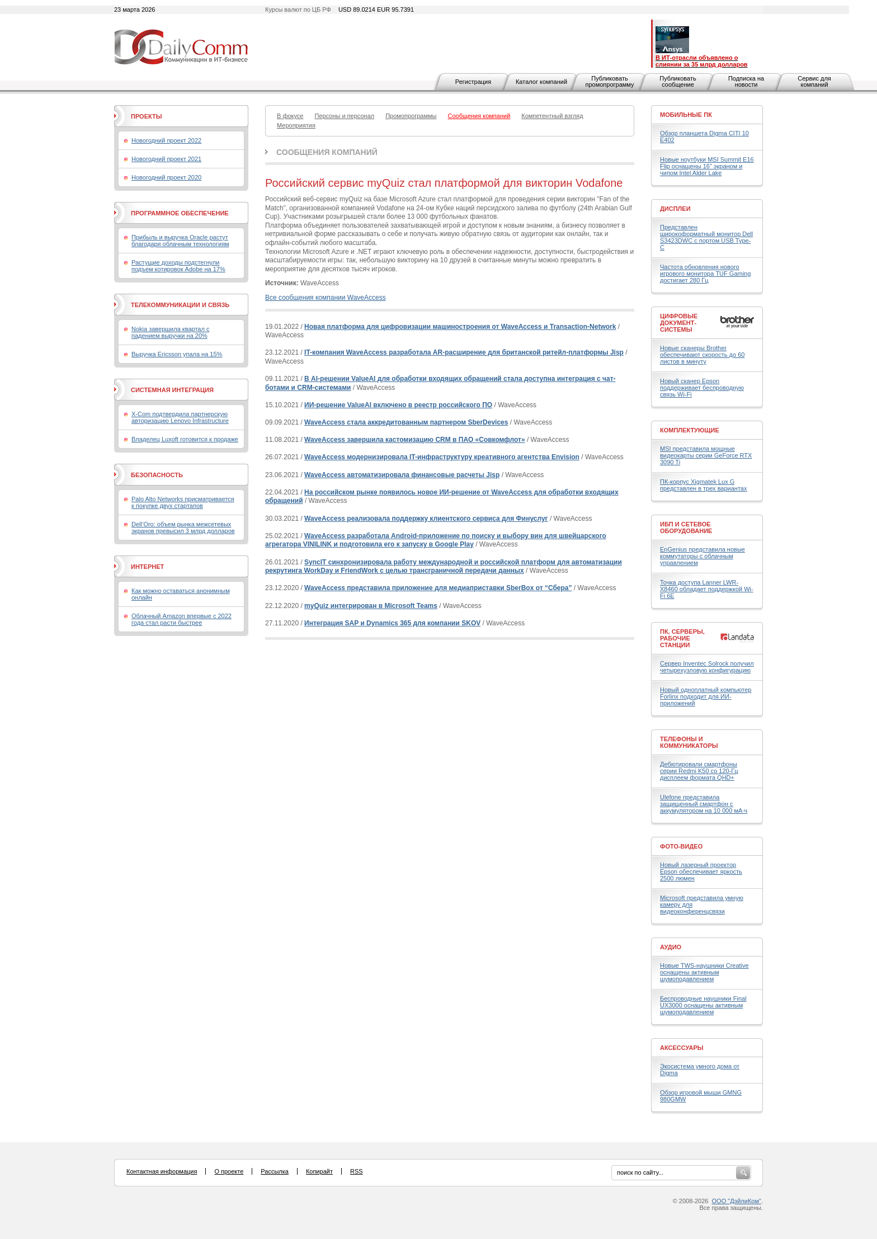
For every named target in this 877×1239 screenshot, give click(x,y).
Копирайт (319, 1171)
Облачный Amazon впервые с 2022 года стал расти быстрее (181, 619)
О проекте (228, 1171)
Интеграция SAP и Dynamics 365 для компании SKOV (392, 623)
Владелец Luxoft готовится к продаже (184, 439)
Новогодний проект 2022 (166, 140)
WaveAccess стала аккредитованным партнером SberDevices (406, 422)
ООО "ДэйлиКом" (736, 1201)
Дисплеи (675, 208)
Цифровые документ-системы (678, 323)
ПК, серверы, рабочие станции (682, 638)
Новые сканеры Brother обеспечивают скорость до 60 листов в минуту (702, 355)
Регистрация (473, 81)
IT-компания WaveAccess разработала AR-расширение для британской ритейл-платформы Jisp (464, 352)
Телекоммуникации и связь (180, 304)
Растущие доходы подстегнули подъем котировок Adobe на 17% (178, 265)
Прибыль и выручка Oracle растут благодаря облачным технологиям (180, 240)
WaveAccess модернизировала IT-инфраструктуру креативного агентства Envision (441, 457)
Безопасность (157, 475)
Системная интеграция (172, 390)
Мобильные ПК (686, 114)
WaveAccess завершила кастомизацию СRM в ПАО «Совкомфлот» (414, 440)
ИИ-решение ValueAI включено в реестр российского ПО (398, 405)
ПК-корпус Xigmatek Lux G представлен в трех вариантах (703, 485)
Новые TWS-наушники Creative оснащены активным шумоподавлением (704, 972)
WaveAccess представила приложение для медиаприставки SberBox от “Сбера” (438, 588)
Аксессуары (682, 1047)
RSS (356, 1171)
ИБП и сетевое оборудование (686, 527)
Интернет (147, 566)
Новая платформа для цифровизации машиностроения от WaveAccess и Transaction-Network (460, 327)
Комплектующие (689, 430)
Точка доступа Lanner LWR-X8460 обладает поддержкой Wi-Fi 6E (706, 589)
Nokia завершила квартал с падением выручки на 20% (170, 332)
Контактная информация (161, 1171)
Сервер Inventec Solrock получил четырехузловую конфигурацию (707, 666)
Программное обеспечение (180, 213)
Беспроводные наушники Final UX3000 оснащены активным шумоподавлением (703, 1005)
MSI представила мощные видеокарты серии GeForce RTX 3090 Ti (706, 455)
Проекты (146, 116)
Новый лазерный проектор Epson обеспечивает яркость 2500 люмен (701, 871)
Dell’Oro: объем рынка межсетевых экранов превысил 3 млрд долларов (183, 527)
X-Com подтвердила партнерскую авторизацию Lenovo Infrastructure (180, 417)
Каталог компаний (541, 81)
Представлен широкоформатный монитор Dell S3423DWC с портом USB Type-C (706, 237)
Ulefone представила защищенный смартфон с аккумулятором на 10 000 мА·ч (703, 804)
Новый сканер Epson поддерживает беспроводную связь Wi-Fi (702, 388)
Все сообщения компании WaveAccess (325, 297)
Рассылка (275, 1171)
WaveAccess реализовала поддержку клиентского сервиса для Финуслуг (426, 518)
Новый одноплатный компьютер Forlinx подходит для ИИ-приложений (705, 696)
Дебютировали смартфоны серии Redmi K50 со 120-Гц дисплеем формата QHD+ (699, 771)
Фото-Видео (681, 846)
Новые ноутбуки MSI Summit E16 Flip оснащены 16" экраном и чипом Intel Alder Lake (707, 166)
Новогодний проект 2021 (166, 159)
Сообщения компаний (327, 152)
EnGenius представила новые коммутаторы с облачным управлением (702, 556)
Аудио (670, 947)
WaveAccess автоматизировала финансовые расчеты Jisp (401, 475)
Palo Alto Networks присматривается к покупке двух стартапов (182, 502)
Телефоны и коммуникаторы (689, 742)
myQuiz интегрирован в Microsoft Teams (370, 606)
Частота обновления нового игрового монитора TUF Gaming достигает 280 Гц (705, 273)
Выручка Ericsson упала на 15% (176, 354)
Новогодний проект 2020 (166, 177)
